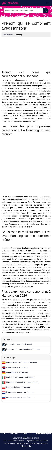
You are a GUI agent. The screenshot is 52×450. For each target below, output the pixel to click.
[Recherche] (45, 10)
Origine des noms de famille (37, 441)
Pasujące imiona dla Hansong (18, 387)
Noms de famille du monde (13, 441)
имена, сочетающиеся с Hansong (20, 397)
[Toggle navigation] (47, 3)
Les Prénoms (9, 443)
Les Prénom (8, 35)
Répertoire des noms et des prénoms (31, 443)
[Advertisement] (26, 53)
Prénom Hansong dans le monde (19, 344)
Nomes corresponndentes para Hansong (22, 382)
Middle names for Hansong (17, 367)
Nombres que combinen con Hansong (21, 362)
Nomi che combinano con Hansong (20, 377)
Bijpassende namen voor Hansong (20, 392)
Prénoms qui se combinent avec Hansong (23, 349)
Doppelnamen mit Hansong (17, 372)
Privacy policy (25, 446)
